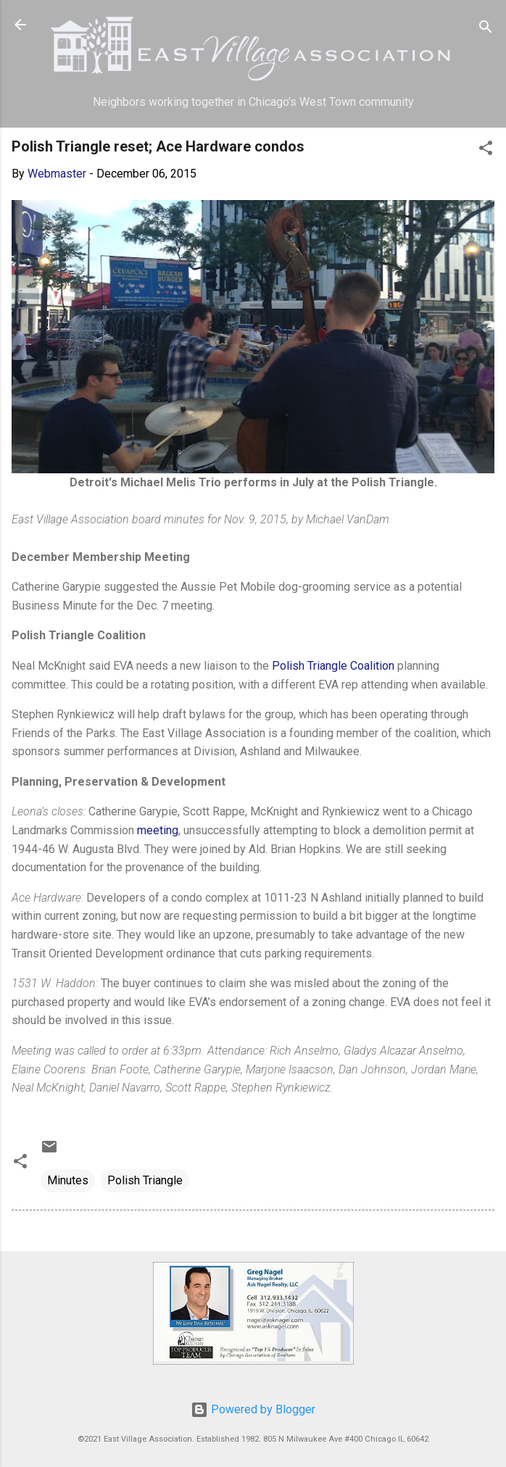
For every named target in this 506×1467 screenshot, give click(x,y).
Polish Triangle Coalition (333, 666)
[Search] (485, 29)
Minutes (67, 1180)
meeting (157, 830)
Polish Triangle (145, 1180)
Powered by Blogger (253, 1409)
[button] (485, 150)
